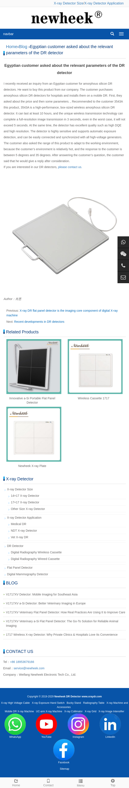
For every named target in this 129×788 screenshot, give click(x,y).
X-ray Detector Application (104, 3)
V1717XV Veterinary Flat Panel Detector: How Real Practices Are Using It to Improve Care (65, 612)
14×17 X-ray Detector (25, 495)
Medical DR (18, 524)
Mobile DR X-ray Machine (19, 711)
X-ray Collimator (73, 711)
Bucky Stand (74, 702)
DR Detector (15, 546)
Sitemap (64, 768)
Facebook (64, 751)
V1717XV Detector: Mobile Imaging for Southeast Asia (41, 594)
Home (11, 46)
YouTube (46, 726)
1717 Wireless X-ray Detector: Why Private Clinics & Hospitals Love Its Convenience (62, 634)
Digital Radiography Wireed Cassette (35, 559)
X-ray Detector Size (68, 3)
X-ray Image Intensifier (111, 711)
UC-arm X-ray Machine (49, 711)
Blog (23, 46)
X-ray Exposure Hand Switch (48, 702)
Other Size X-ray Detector (28, 509)
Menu (81, 782)
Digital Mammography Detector (27, 574)
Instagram (78, 726)
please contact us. (70, 167)
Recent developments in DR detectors (39, 321)
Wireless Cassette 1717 (93, 398)
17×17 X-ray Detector (25, 502)
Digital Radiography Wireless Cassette (36, 552)
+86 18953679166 (22, 662)
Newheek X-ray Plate (32, 466)
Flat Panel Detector (20, 567)
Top (113, 782)
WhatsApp (15, 726)
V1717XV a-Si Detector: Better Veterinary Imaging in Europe (46, 603)
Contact (48, 782)
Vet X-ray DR (19, 537)
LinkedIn (110, 726)
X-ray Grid (90, 711)
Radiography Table (93, 702)
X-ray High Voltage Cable (15, 702)
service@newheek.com (29, 668)
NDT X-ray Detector (24, 530)
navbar (8, 34)
